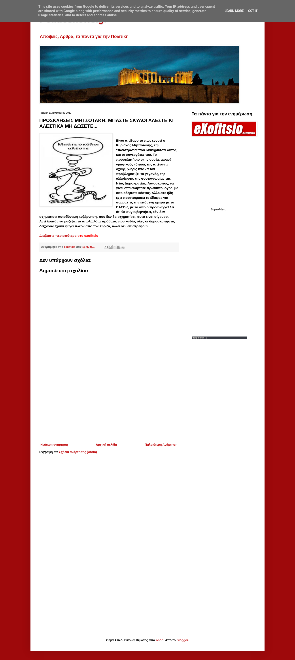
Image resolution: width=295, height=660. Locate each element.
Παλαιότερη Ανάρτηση (161, 444)
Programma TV (199, 338)
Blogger (182, 640)
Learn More (234, 11)
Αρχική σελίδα (106, 444)
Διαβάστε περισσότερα (58, 235)
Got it (252, 11)
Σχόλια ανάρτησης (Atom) (78, 452)
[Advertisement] (108, 405)
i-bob (159, 640)
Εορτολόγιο (218, 209)
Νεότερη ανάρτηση (54, 444)
